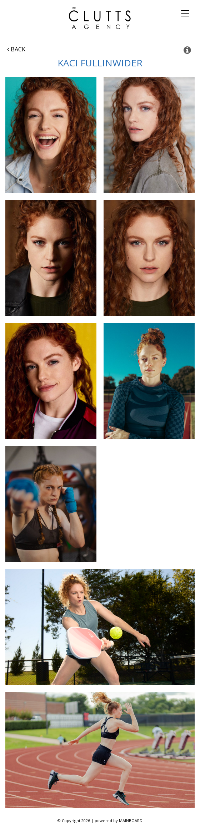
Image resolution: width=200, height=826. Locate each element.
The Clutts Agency (100, 18)
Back (16, 49)
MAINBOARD (130, 820)
